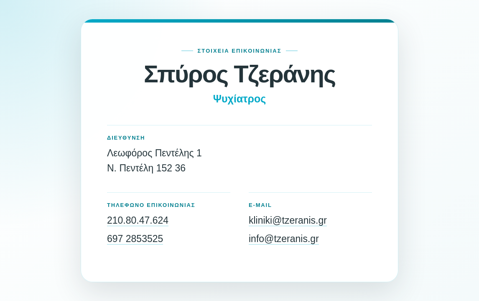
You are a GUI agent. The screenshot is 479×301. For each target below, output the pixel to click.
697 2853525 (135, 238)
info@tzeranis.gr (284, 238)
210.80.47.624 (137, 220)
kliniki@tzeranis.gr (288, 220)
